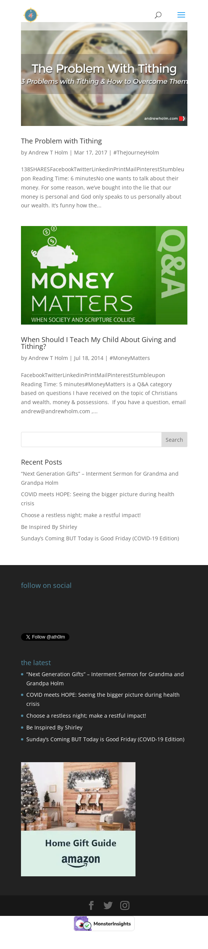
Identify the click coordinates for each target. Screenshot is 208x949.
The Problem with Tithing (61, 140)
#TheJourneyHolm (136, 152)
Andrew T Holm (48, 152)
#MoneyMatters (130, 357)
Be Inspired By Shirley (49, 526)
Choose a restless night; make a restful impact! (81, 515)
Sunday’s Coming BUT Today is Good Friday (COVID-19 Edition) (100, 538)
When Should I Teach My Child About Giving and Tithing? (98, 343)
